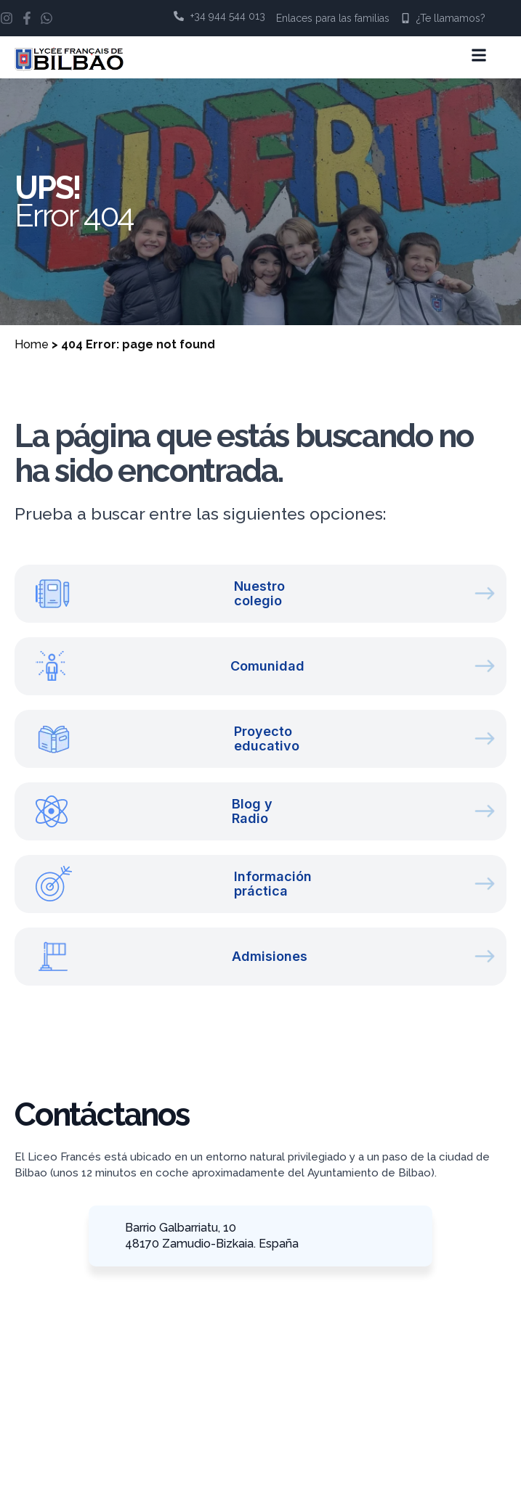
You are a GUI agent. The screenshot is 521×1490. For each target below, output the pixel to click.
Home (32, 344)
